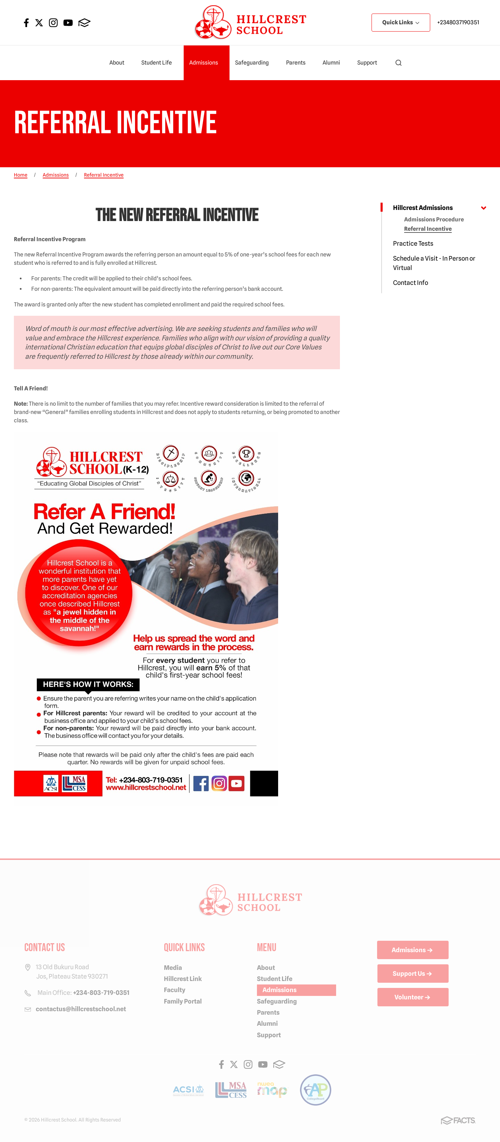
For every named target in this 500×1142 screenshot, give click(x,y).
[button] (398, 63)
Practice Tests (413, 243)
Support (370, 63)
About (119, 63)
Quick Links (400, 22)
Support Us (413, 974)
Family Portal (183, 1001)
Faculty (174, 989)
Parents (298, 63)
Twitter (39, 22)
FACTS (84, 22)
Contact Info (410, 282)
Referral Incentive (428, 229)
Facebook (26, 22)
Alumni (334, 63)
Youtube (68, 22)
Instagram (53, 22)
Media (173, 967)
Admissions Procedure (434, 219)
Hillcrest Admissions (423, 207)
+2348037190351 (458, 22)
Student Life (159, 63)
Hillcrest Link (183, 978)
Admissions (206, 63)
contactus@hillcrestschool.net (81, 1009)
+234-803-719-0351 (101, 992)
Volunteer (413, 997)
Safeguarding (255, 63)
